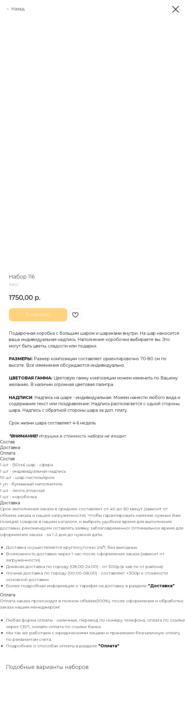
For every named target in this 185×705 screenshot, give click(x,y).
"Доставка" (161, 585)
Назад (18, 9)
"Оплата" (108, 645)
